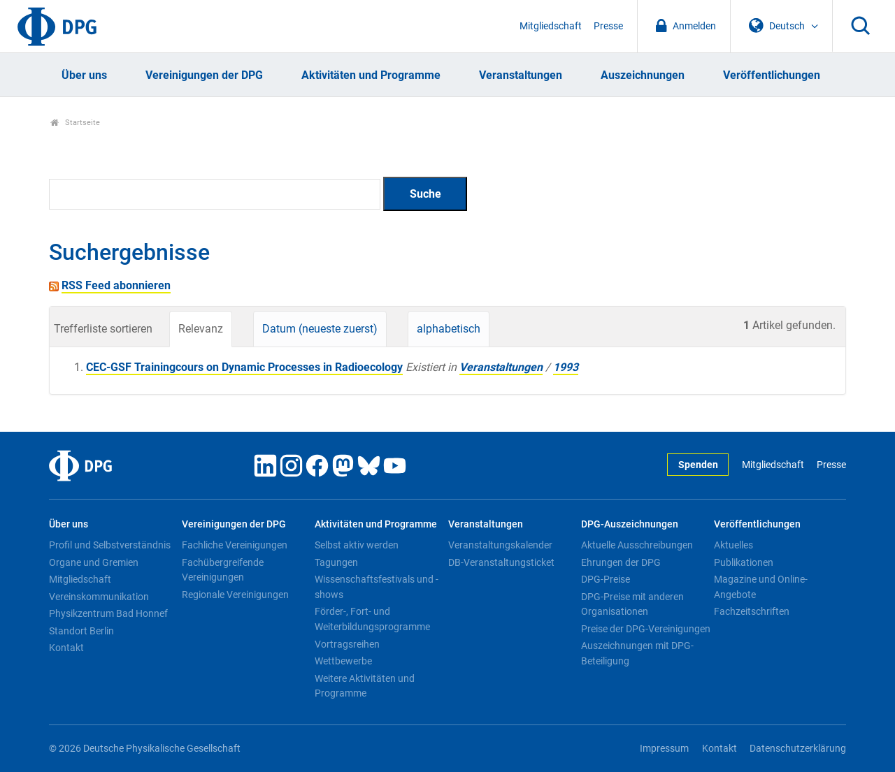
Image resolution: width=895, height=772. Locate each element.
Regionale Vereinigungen (235, 594)
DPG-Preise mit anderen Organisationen (632, 604)
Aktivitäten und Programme (371, 75)
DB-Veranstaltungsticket (501, 562)
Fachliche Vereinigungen (234, 545)
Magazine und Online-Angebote (761, 587)
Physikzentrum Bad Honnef (108, 613)
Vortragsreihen (347, 644)
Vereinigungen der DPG (204, 75)
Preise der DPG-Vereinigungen (645, 628)
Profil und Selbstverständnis (110, 545)
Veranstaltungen (520, 75)
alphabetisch (448, 328)
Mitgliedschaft (551, 26)
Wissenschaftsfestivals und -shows (376, 587)
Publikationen (743, 562)
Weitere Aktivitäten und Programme (365, 686)
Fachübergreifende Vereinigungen (223, 570)
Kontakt (66, 647)
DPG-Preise (605, 579)
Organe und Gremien (93, 562)
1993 (565, 367)
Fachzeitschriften (751, 611)
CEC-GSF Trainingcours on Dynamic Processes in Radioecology (244, 367)
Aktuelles (733, 545)
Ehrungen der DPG (621, 562)
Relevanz (200, 328)
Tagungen (336, 562)
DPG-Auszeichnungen (629, 524)
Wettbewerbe (343, 661)
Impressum (664, 749)
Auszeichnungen (643, 75)
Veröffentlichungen (771, 75)
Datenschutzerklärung (798, 749)
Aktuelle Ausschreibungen (637, 545)
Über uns (84, 75)
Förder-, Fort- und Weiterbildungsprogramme (372, 619)
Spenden (698, 465)
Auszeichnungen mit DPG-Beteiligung (637, 653)
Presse (608, 26)
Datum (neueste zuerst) (320, 328)
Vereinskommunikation (99, 596)
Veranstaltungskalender (500, 545)
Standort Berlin (81, 630)
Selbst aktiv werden (357, 545)
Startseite (75, 122)
